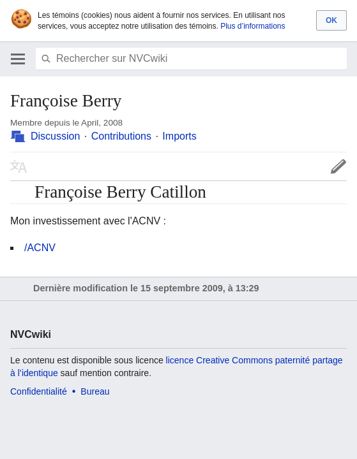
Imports (179, 136)
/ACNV (40, 247)
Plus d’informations (252, 26)
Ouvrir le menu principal (18, 58)
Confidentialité (38, 391)
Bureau (94, 391)
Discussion (55, 136)
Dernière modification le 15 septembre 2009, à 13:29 (146, 288)
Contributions (121, 136)
